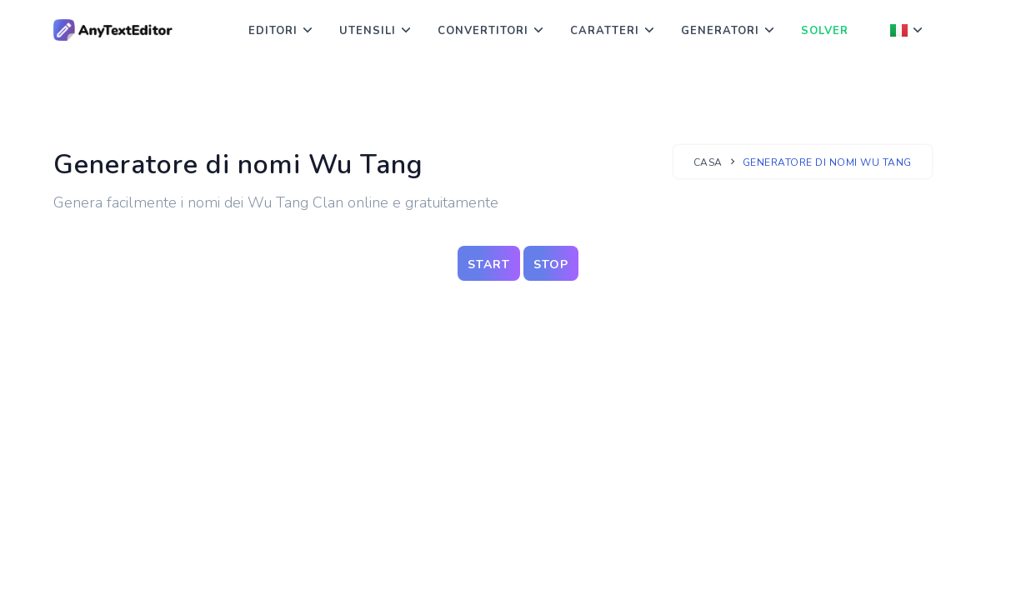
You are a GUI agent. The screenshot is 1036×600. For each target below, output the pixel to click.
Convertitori (483, 30)
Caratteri (604, 30)
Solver (824, 30)
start (489, 264)
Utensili (367, 30)
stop (550, 264)
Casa (708, 162)
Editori (273, 30)
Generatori (720, 30)
